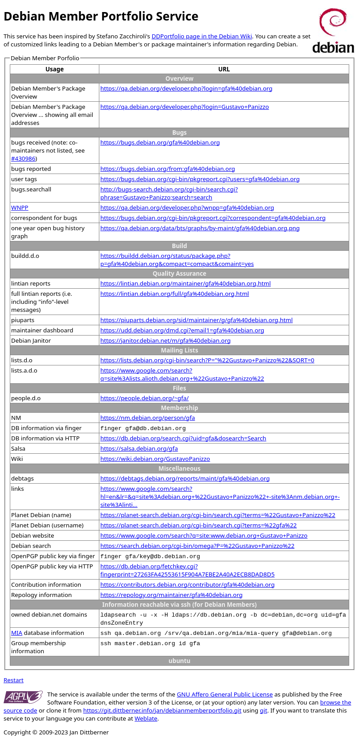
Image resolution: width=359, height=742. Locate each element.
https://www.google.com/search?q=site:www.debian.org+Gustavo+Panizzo (203, 535)
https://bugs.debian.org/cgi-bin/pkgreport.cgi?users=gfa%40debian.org (200, 179)
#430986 (23, 158)
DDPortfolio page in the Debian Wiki (201, 36)
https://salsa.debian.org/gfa (139, 448)
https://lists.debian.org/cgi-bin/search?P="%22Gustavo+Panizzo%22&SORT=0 (207, 360)
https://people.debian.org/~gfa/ (144, 398)
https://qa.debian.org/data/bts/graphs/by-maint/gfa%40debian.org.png (200, 228)
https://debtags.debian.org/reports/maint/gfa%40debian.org (184, 478)
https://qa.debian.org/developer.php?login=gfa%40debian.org (186, 88)
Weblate (146, 718)
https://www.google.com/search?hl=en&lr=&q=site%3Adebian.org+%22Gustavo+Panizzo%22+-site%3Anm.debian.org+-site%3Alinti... (219, 497)
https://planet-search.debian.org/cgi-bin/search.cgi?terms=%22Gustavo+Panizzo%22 (217, 515)
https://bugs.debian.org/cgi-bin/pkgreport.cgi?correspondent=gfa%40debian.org (213, 218)
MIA (16, 633)
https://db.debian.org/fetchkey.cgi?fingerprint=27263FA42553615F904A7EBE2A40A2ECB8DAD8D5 (187, 570)
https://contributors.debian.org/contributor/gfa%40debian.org (187, 584)
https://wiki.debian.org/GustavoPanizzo (155, 459)
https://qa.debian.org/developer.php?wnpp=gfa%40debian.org (187, 207)
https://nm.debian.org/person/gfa (147, 418)
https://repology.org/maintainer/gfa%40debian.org (171, 595)
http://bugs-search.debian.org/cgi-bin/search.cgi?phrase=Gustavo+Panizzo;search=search (169, 193)
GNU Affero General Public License (225, 694)
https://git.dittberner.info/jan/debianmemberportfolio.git (162, 710)
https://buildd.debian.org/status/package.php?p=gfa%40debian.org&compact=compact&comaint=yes (177, 260)
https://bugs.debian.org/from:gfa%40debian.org (167, 169)
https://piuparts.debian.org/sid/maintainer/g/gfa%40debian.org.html (196, 320)
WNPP (20, 207)
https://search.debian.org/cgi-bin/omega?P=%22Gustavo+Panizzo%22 (197, 546)
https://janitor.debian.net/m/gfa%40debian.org (165, 340)
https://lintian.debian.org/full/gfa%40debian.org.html (174, 294)
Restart (14, 680)
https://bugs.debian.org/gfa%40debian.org (160, 142)
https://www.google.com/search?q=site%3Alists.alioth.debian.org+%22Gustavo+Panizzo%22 (182, 374)
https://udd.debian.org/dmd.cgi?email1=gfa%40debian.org (182, 330)
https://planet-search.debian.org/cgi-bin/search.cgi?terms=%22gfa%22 (198, 525)
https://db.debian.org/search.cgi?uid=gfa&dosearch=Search (183, 438)
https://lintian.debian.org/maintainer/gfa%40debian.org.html (185, 283)
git (263, 710)
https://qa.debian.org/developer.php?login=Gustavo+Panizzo (184, 107)
